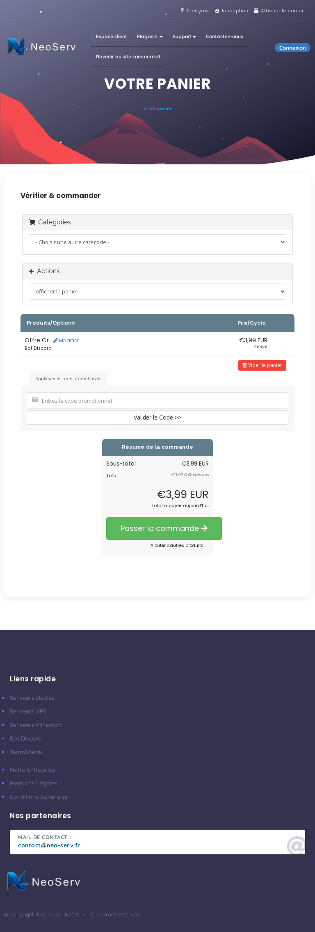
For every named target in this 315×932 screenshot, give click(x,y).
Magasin (150, 36)
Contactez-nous (224, 36)
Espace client (111, 36)
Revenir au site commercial (128, 56)
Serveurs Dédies (32, 697)
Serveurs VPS (28, 711)
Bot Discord (26, 738)
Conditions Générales (39, 797)
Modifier (66, 340)
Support (184, 36)
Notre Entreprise (32, 769)
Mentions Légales (33, 783)
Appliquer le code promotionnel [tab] (68, 378)
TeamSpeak (26, 752)
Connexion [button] (292, 47)
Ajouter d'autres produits (177, 545)
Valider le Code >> (157, 417)
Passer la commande (164, 528)
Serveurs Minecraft (36, 725)
